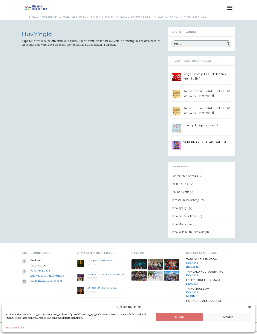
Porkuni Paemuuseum (187, 17)
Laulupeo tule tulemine (100, 260)
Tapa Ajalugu (180, 208)
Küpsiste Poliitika (15, 327)
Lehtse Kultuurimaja (149, 17)
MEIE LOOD (180, 184)
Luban (179, 317)
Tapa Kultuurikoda (44, 17)
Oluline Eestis (180, 192)
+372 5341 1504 (40, 270)
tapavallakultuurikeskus (46, 280)
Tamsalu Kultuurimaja (110, 17)
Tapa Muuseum (76, 17)
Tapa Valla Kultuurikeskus (188, 232)
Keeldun (228, 317)
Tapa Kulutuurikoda (184, 216)
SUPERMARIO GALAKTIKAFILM (204, 142)
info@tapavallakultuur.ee (47, 275)
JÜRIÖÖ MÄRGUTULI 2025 (102, 287)
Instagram (192, 266)
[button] (249, 307)
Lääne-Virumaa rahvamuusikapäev (106, 274)
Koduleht (192, 295)
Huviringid (37, 34)
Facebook (192, 262)
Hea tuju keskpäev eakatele (201, 125)
